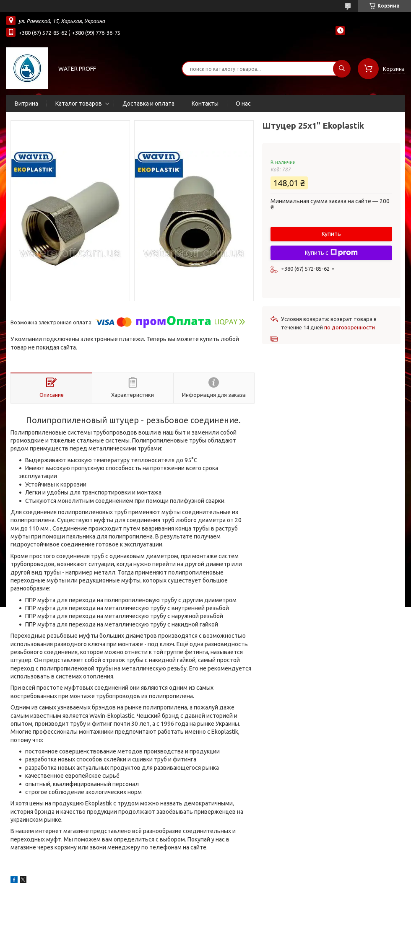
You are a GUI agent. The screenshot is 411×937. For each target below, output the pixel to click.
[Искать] (342, 69)
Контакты (205, 103)
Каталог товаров (78, 103)
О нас (243, 103)
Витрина (26, 103)
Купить (331, 233)
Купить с (331, 252)
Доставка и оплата (148, 103)
